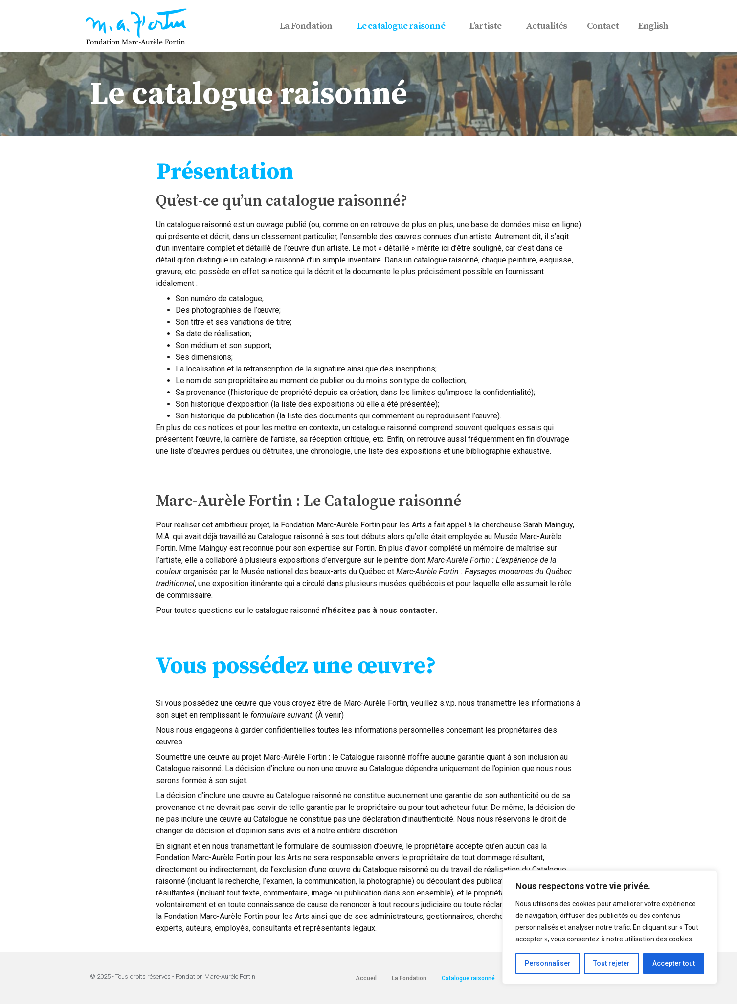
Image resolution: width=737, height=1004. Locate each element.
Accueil (366, 978)
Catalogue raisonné (468, 978)
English (653, 26)
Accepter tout (673, 963)
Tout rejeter (611, 963)
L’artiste (488, 26)
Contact (603, 26)
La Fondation (308, 26)
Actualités (546, 26)
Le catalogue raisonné (403, 26)
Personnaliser (548, 963)
